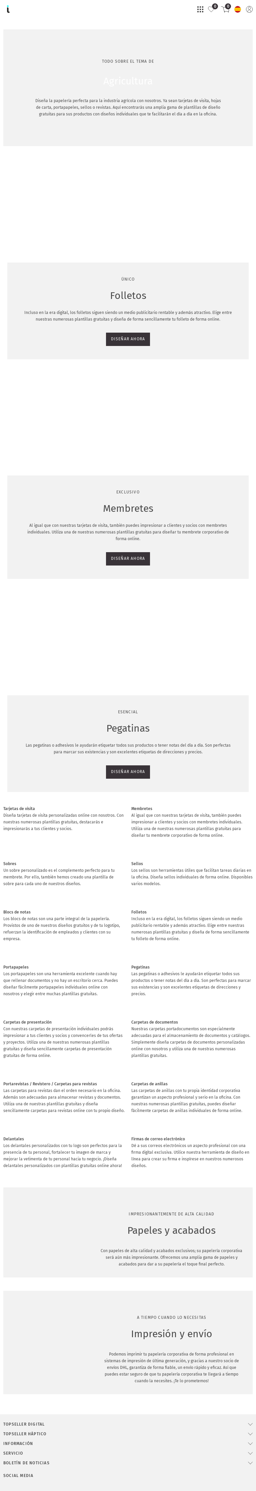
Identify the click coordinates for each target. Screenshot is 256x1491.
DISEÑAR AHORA (23, 281)
